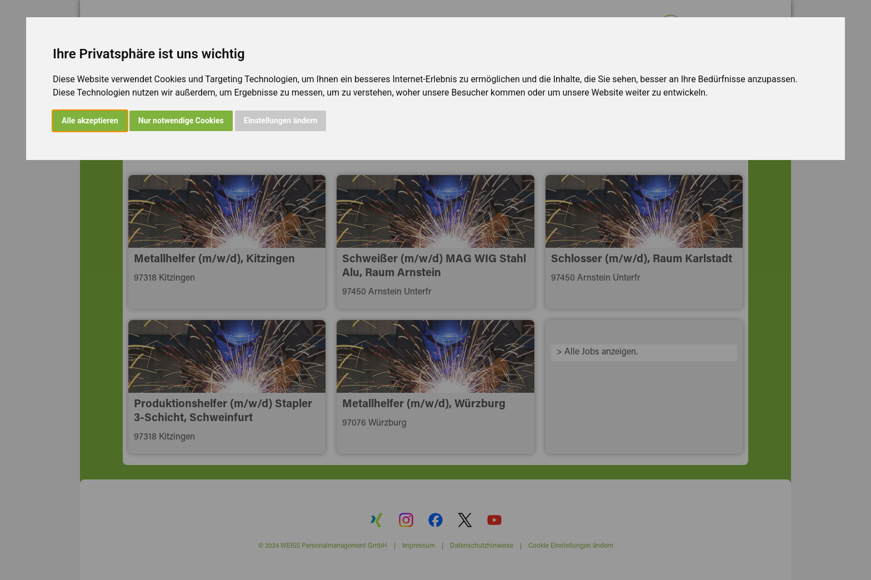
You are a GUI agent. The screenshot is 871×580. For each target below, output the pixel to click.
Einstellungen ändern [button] (281, 120)
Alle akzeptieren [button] (90, 120)
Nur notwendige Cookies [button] (181, 120)
